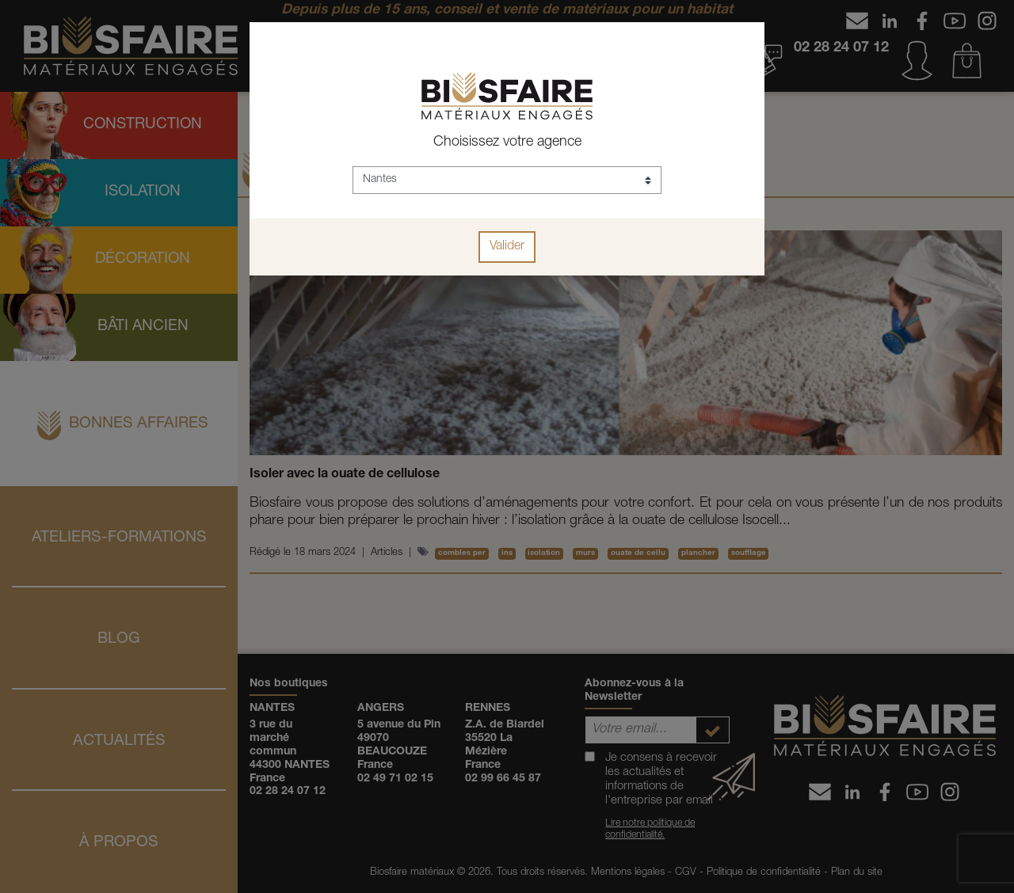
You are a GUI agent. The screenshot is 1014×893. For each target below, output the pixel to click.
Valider (507, 247)
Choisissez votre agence (507, 142)
